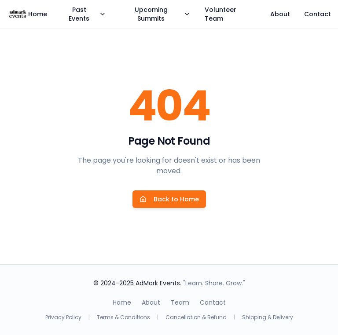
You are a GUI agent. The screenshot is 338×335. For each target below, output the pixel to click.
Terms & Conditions (123, 317)
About (280, 14)
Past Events (87, 14)
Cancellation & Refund (196, 317)
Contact (317, 14)
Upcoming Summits (163, 14)
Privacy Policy (63, 317)
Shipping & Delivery (267, 317)
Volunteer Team (220, 14)
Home (37, 14)
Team (180, 302)
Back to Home (169, 199)
